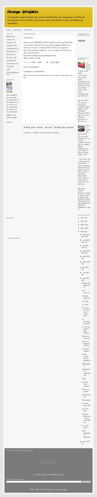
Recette (9, 55)
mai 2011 (86, 273)
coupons (9, 40)
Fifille (10, 92)
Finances (9, 43)
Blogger (64, 490)
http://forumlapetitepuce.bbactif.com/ (39, 56)
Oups (84, 379)
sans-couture (11, 64)
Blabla (8, 37)
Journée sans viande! (85, 384)
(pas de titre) (83, 100)
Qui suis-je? (17, 29)
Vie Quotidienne (12, 73)
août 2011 (86, 256)
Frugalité (9, 46)
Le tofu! (85, 305)
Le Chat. (85, 301)
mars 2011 (86, 441)
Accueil (8, 29)
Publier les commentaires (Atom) (46, 133)
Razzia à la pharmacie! (86, 285)
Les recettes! (28, 29)
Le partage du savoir (86, 321)
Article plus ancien (64, 127)
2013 (83, 225)
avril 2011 (86, 278)
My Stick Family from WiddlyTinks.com (48, 475)
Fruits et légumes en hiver (86, 344)
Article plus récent (33, 127)
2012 (83, 228)
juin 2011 (86, 267)
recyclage (10, 60)
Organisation (11, 49)
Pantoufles (10, 51)
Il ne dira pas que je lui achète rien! (86, 312)
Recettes (9, 58)
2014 (83, 221)
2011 (82, 232)
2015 (83, 218)
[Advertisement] (12, 169)
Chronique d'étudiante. (23, 12)
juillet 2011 (86, 262)
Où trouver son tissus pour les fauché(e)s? (84, 161)
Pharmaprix (86, 400)
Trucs (8, 66)
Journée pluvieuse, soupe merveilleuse (86, 418)
